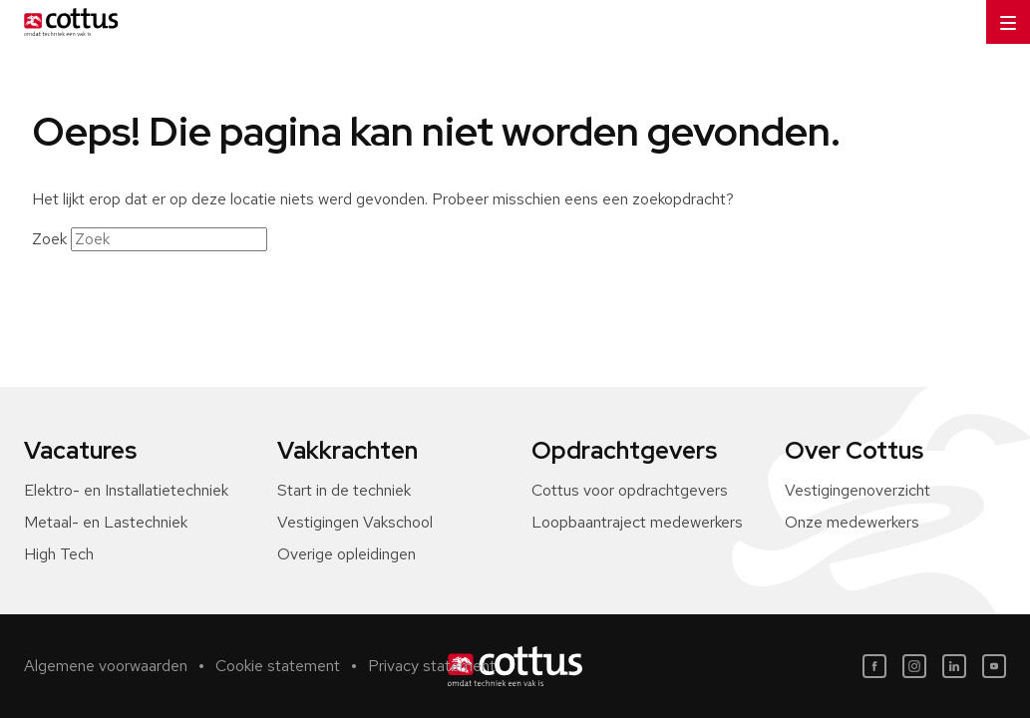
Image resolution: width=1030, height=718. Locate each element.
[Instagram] (914, 666)
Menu (1001, 15)
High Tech (59, 553)
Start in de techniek (344, 490)
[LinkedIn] (954, 666)
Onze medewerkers (852, 522)
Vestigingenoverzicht (857, 490)
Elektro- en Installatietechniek (126, 490)
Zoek (49, 238)
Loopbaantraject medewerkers (637, 522)
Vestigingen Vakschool (355, 522)
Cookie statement (277, 665)
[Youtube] (994, 666)
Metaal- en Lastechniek (105, 522)
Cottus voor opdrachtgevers (629, 490)
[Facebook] (874, 666)
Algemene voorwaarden (105, 665)
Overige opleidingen (346, 553)
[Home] (67, 22)
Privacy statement (432, 665)
